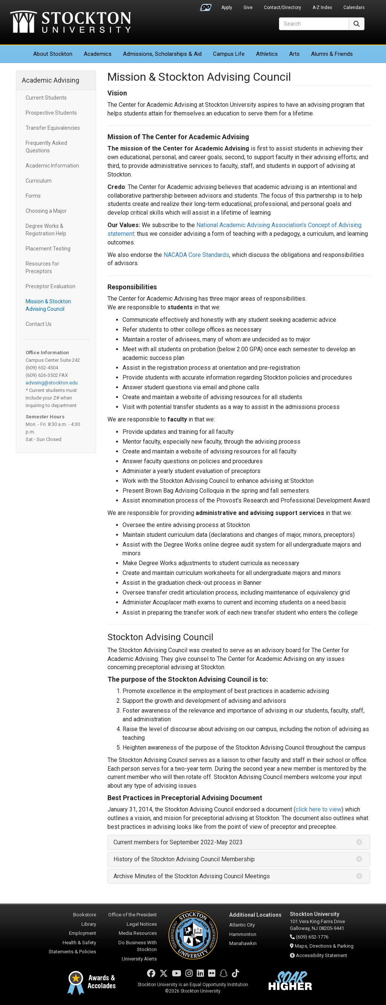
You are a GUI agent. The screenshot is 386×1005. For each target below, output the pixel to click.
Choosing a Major (46, 211)
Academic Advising (50, 80)
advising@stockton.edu (52, 383)
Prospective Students (51, 113)
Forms (33, 196)
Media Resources (138, 933)
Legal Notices (142, 924)
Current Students (46, 98)
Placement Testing (48, 249)
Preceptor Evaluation (50, 286)
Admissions (162, 54)
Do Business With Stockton (137, 946)
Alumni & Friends (332, 54)
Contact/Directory (282, 7)
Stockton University (70, 22)
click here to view (319, 809)
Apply (226, 7)
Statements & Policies (72, 951)
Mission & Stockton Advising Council (48, 305)
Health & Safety (79, 942)
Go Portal (206, 5)
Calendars (354, 7)
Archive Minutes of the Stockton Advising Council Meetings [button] (191, 876)
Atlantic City (242, 925)
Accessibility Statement (321, 955)
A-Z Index (322, 7)
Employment (82, 933)
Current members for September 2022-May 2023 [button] (178, 842)
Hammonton (242, 934)
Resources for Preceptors (42, 267)
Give (248, 7)
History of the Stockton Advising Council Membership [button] (184, 859)
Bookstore (84, 914)
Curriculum (39, 181)
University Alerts (139, 959)
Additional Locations (255, 915)
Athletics (267, 54)
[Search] (314, 23)
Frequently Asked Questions (46, 147)
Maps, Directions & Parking (324, 946)
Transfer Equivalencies (53, 128)
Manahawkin (243, 943)
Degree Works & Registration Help (46, 230)
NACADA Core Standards (196, 254)
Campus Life (229, 54)
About (52, 54)
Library (88, 924)
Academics (98, 54)
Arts (294, 54)
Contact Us (39, 324)
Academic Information (52, 166)
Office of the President (132, 914)
